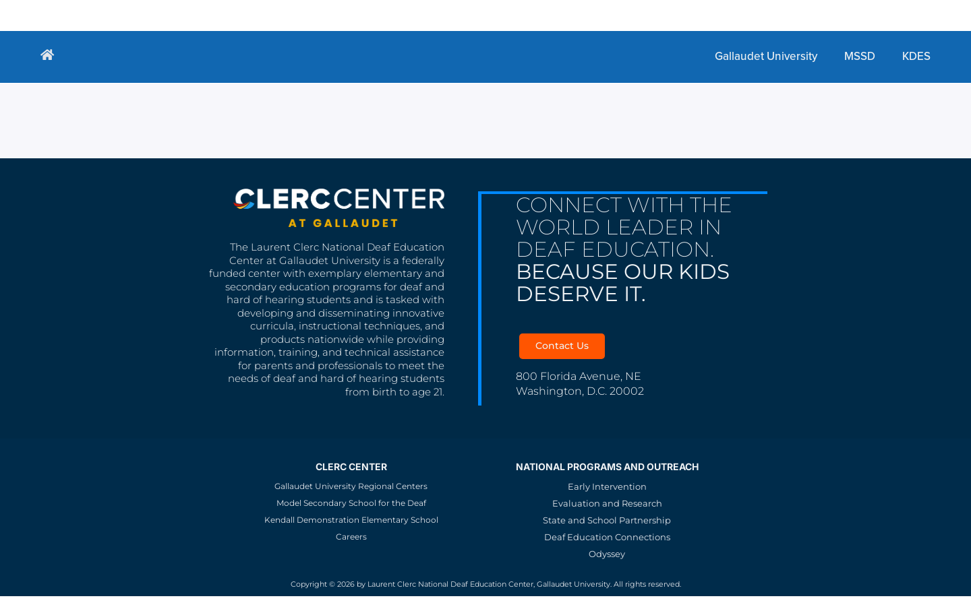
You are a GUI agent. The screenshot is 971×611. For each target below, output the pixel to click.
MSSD (245, 15)
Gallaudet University (144, 15)
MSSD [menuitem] (859, 56)
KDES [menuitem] (916, 56)
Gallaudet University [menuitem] (766, 56)
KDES (296, 15)
